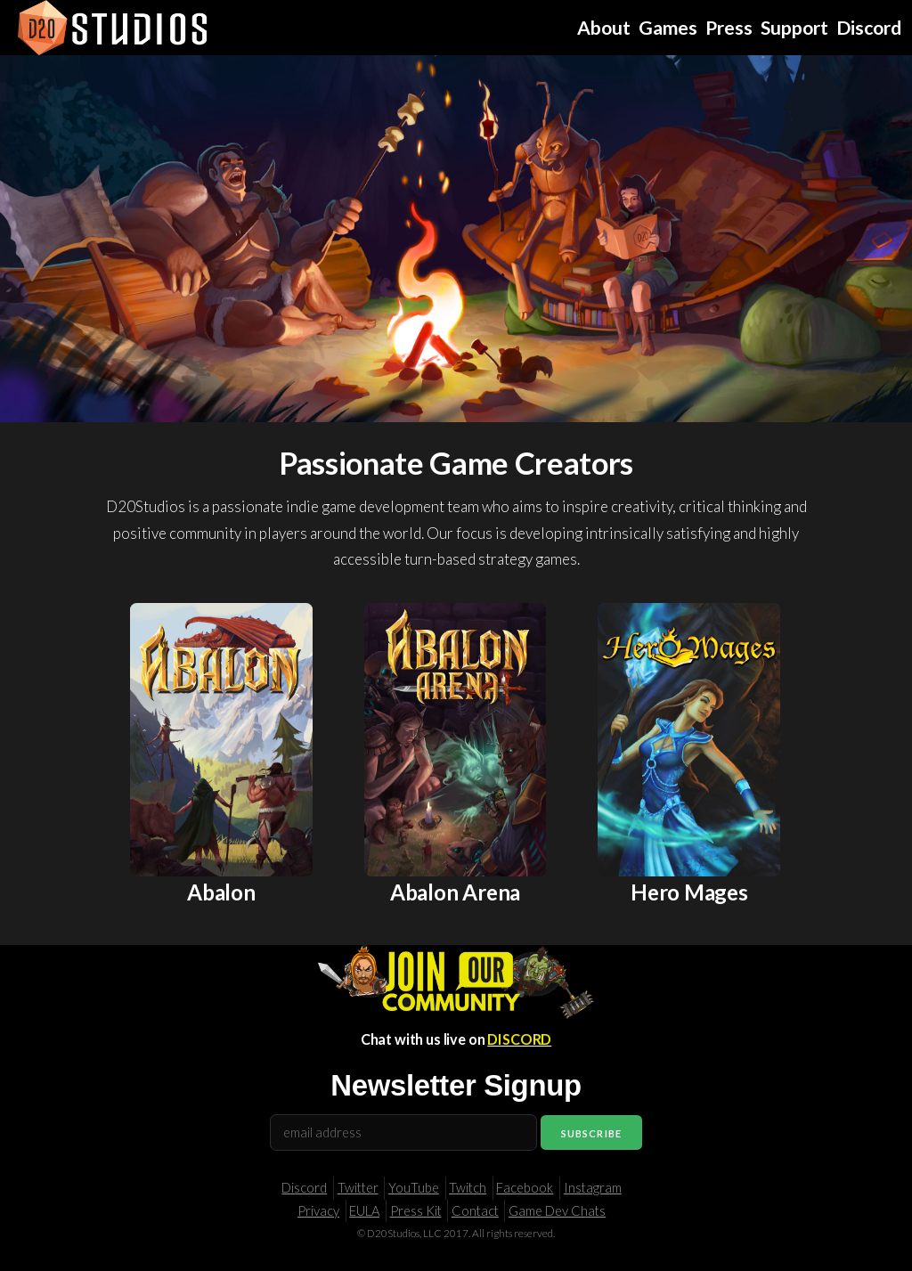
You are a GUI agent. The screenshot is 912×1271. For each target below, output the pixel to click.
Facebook (524, 1187)
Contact (475, 1210)
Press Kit (416, 1210)
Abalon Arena (455, 892)
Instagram (593, 1187)
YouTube (413, 1187)
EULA (364, 1210)
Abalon (221, 892)
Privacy (318, 1210)
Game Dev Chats (557, 1210)
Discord (304, 1187)
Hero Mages (689, 892)
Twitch (467, 1187)
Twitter (358, 1187)
